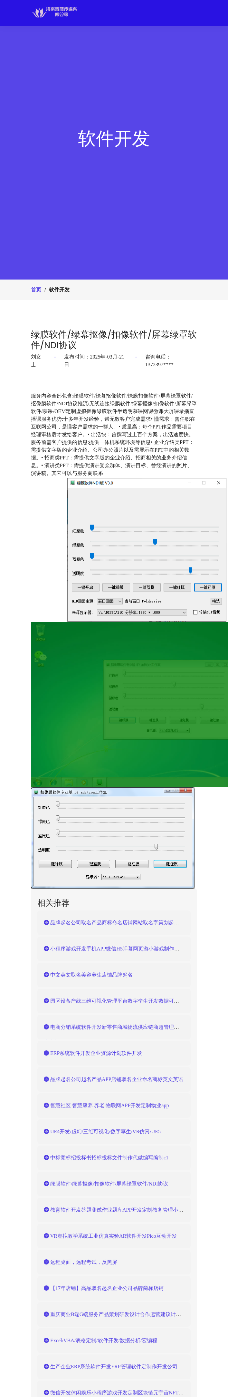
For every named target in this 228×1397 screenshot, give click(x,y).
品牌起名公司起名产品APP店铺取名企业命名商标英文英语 (113, 1079)
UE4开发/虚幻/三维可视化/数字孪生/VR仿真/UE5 (102, 1131)
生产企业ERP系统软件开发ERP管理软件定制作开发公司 (110, 1366)
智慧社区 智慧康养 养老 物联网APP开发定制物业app (106, 1105)
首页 (36, 289)
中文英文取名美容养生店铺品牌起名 (88, 975)
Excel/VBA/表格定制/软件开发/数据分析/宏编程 (100, 1340)
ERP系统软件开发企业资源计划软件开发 (93, 1053)
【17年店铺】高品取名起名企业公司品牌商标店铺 (104, 1288)
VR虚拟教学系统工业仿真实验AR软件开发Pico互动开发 (110, 1236)
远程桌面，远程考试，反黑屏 (80, 1262)
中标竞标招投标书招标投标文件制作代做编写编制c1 (106, 1157)
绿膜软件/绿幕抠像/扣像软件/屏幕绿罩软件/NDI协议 (114, 339)
